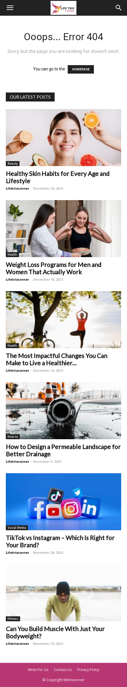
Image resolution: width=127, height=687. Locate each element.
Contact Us (63, 669)
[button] (10, 8)
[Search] (119, 8)
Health (12, 254)
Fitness (13, 619)
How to (13, 437)
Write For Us (38, 669)
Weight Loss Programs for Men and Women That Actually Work (53, 268)
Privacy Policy (88, 669)
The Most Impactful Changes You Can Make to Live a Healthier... (56, 359)
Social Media (17, 528)
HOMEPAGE (81, 69)
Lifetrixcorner (17, 188)
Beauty (13, 163)
